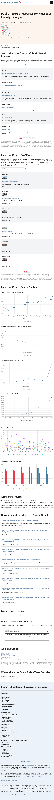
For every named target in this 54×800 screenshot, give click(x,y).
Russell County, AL (5, 654)
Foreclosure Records (6, 708)
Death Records (5, 698)
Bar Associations (5, 724)
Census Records (5, 718)
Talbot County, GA (5, 658)
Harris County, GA (5, 657)
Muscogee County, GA (25, 22)
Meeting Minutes (6, 728)
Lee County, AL (5, 653)
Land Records (5, 709)
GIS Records (4, 711)
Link (6, 631)
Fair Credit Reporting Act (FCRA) (32, 765)
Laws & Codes (5, 723)
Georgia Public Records (7, 45)
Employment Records (7, 742)
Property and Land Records (8, 704)
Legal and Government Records (9, 714)
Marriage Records (6, 697)
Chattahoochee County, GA (8, 655)
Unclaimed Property (6, 717)
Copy (47, 631)
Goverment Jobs (5, 744)
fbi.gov (29, 456)
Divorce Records (5, 700)
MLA (15, 631)
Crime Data (4, 752)
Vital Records (4, 693)
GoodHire (25, 768)
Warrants (4, 749)
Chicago (11, 631)
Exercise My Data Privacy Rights (9, 780)
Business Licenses (6, 735)
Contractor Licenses (6, 736)
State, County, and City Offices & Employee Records (14, 740)
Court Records (5, 750)
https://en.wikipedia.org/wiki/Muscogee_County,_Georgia (19, 37)
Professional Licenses (7, 738)
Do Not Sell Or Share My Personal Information (29, 776)
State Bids (4, 727)
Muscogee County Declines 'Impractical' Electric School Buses (21, 559)
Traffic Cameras (5, 756)
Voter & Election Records (7, 721)
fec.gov (29, 490)
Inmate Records (5, 753)
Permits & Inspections (7, 720)
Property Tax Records (7, 706)
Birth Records (5, 696)
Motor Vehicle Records (7, 730)
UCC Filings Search (6, 712)
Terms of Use (8, 770)
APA (19, 631)
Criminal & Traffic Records (7, 746)
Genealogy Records (6, 701)
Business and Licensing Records (9, 732)
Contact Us (8, 615)
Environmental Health (7, 726)
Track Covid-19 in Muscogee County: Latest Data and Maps (20, 520)
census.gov (29, 321)
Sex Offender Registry (7, 755)
